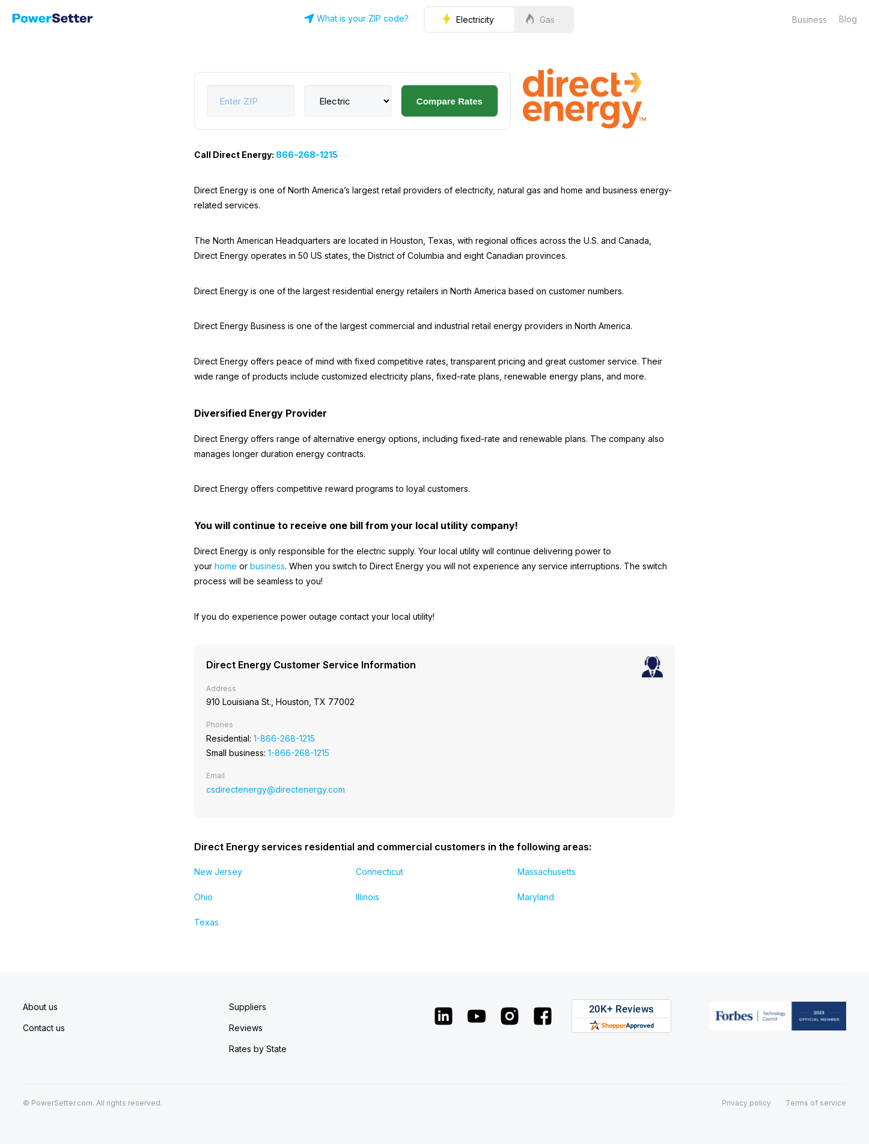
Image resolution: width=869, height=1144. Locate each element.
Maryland (535, 897)
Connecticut (379, 872)
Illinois (367, 897)
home (226, 566)
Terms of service (815, 1102)
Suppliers (247, 1007)
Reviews (246, 1028)
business (267, 566)
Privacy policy (746, 1102)
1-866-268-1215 (284, 738)
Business (809, 19)
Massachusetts (546, 872)
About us (40, 1007)
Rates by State (258, 1049)
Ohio (203, 897)
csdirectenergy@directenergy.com (275, 789)
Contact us (44, 1028)
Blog (848, 19)
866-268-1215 (307, 155)
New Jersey (218, 872)
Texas (206, 922)
